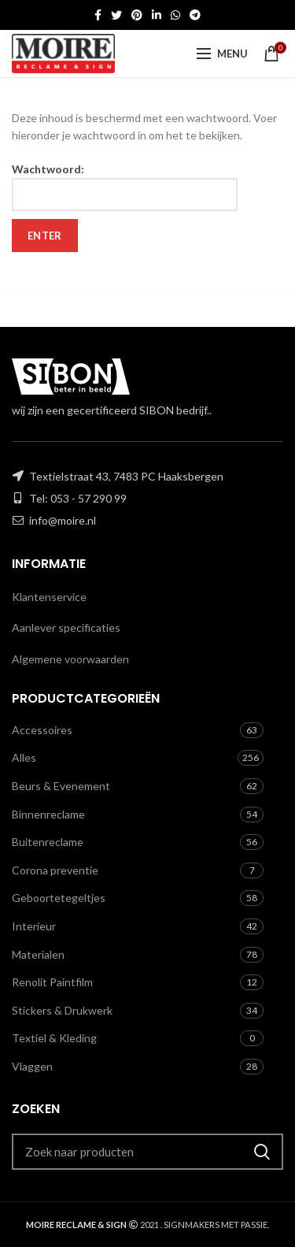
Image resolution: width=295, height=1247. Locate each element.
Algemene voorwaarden (70, 659)
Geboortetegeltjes (58, 897)
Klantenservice (49, 596)
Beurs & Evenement (61, 785)
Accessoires (42, 730)
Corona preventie (55, 870)
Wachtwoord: (125, 186)
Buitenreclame (47, 841)
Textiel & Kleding (54, 1038)
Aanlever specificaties (66, 627)
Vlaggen (32, 1066)
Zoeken (262, 1152)
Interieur (34, 926)
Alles (24, 757)
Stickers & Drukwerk (62, 1010)
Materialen (38, 954)
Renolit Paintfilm (52, 982)
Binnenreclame (48, 814)
